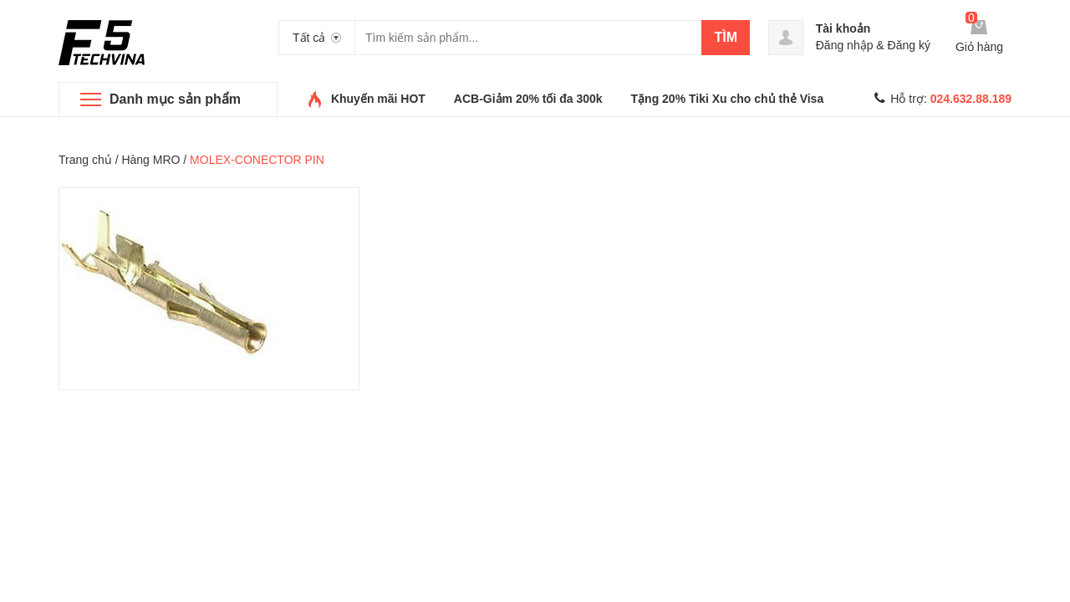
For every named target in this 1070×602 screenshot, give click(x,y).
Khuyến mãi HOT (378, 98)
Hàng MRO (150, 159)
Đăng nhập (845, 45)
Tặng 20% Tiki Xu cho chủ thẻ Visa (727, 98)
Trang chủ (85, 159)
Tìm (725, 37)
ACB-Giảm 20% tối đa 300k (528, 98)
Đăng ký (909, 45)
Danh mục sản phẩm (175, 99)
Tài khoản (843, 28)
